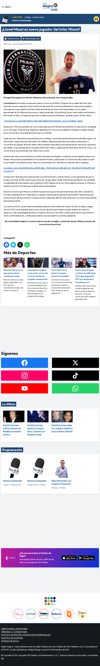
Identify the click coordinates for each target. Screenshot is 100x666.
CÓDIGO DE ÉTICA (10, 641)
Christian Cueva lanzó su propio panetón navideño (61, 267)
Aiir (2, 658)
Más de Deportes (32, 39)
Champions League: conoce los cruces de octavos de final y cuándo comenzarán (38, 269)
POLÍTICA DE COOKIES (12, 638)
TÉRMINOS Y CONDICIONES (14, 631)
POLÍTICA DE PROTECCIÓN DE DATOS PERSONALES (26, 635)
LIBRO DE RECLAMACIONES (14, 628)
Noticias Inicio (14, 39)
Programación (12, 450)
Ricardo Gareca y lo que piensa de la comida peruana (14, 267)
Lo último (8, 404)
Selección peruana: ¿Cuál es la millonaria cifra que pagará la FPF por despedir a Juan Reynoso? (85, 271)
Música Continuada (21, 20)
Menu (6, 7)
